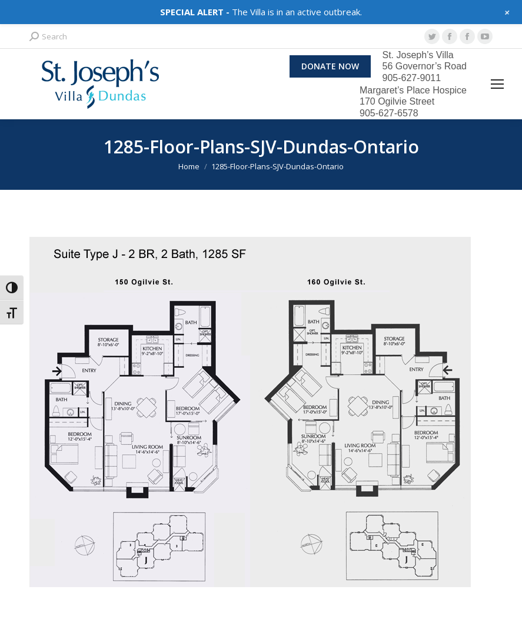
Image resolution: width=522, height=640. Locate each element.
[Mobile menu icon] (497, 84)
